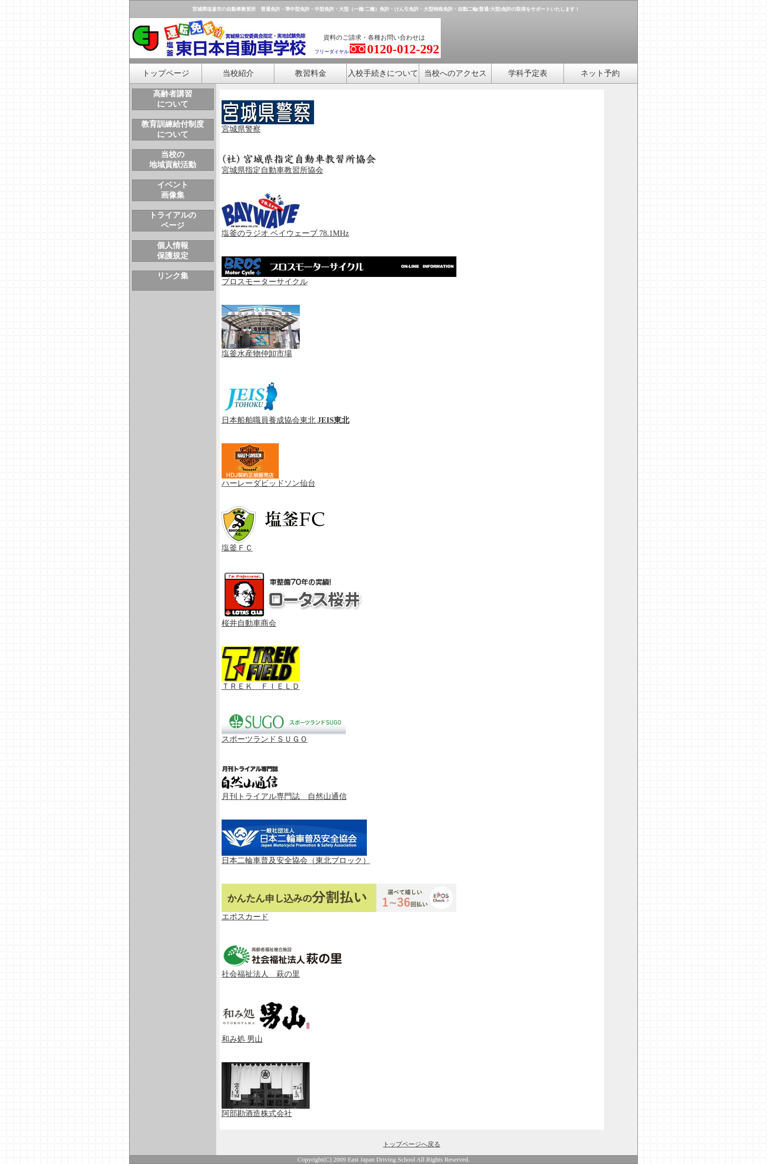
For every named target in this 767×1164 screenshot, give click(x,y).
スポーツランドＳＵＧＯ (284, 735)
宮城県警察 (268, 125)
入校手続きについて (383, 73)
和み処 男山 (267, 1035)
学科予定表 (527, 73)
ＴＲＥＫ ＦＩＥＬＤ (261, 682)
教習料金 (310, 73)
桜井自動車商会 (295, 619)
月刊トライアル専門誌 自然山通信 (284, 792)
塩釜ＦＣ (273, 544)
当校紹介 (238, 73)
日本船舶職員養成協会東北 (286, 416)
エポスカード (339, 913)
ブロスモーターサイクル (339, 278)
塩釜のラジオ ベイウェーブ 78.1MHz (285, 229)
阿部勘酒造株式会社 (266, 1110)
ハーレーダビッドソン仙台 (269, 479)
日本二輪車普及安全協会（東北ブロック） (296, 857)
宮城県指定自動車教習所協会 (300, 166)
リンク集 (172, 276)
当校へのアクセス (455, 73)
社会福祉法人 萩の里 (261, 974)
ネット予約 (600, 73)
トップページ (165, 73)
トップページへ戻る (411, 1144)
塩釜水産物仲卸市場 (261, 350)
